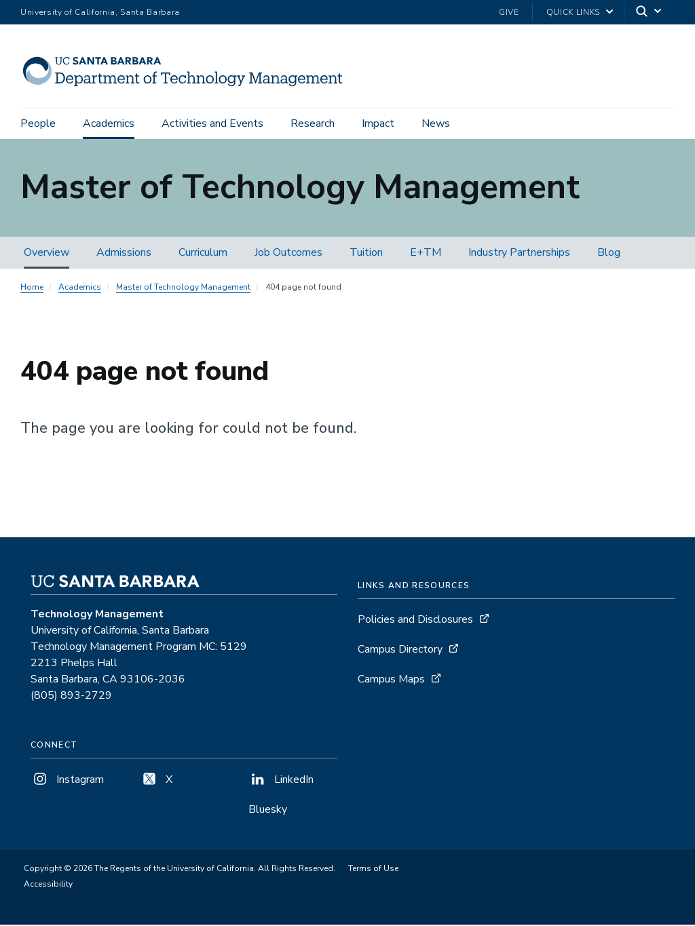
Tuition (366, 254)
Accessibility (48, 886)
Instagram (67, 781)
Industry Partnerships (519, 254)
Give (509, 12)
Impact (378, 123)
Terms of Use (373, 870)
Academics (108, 123)
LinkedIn (281, 781)
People (38, 123)
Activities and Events (212, 123)
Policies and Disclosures (415, 621)
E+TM (425, 254)
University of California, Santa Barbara (100, 12)
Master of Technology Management (183, 289)
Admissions (123, 254)
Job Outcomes (288, 254)
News (435, 123)
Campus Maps (391, 681)
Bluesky (267, 811)
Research (312, 123)
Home (31, 289)
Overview (46, 254)
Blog (608, 254)
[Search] (649, 12)
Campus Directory (400, 651)
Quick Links (573, 12)
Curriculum (203, 254)
